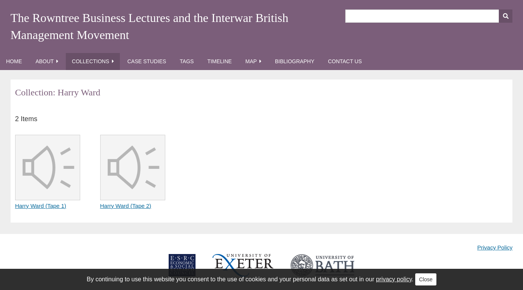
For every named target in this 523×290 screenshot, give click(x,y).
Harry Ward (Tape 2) (125, 206)
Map (251, 61)
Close (426, 279)
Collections (90, 61)
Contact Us (345, 61)
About (45, 61)
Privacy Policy (494, 247)
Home (14, 61)
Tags (187, 61)
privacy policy (394, 279)
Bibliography (294, 61)
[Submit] (505, 16)
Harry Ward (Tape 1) (40, 206)
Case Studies (146, 61)
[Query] (429, 16)
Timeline (219, 61)
